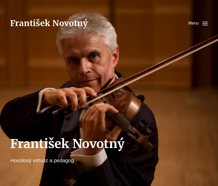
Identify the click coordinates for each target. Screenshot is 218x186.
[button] (198, 23)
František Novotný (49, 23)
